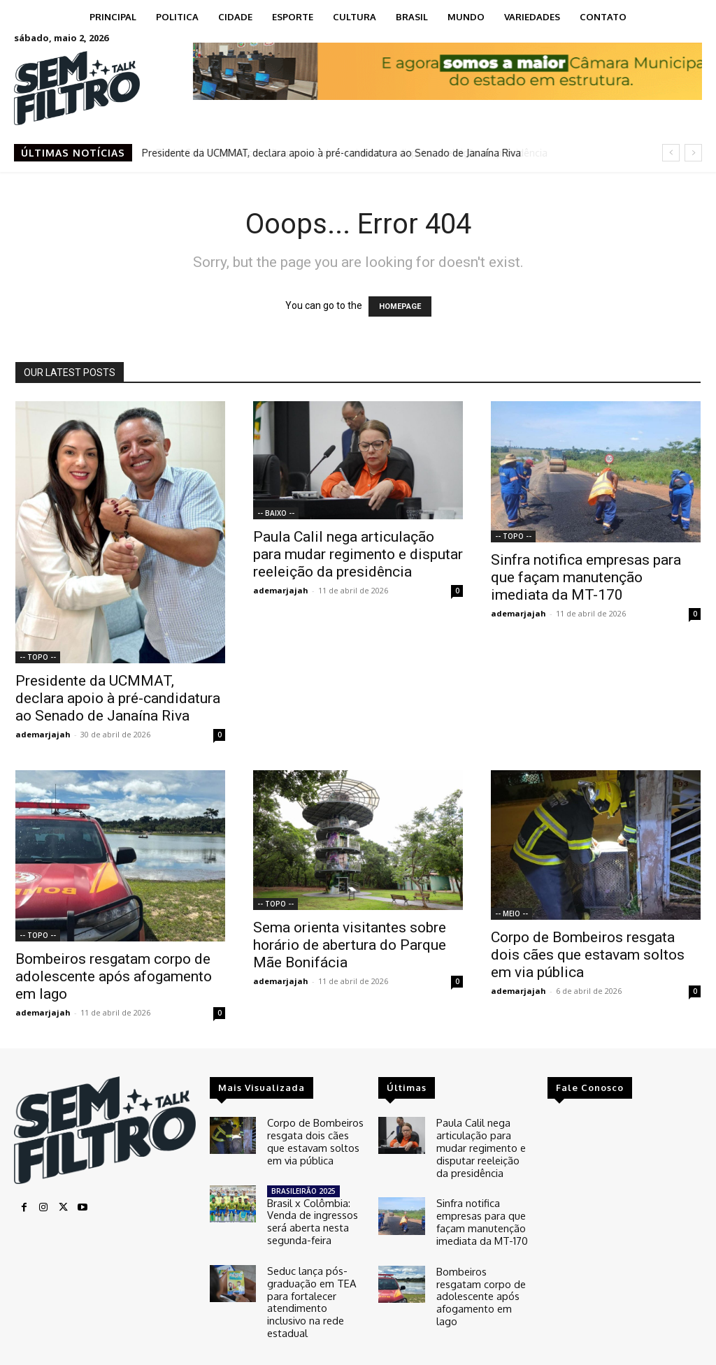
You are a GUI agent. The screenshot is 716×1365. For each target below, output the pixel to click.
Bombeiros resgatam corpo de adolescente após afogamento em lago (113, 976)
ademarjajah (43, 734)
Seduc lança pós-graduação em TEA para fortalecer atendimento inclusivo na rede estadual (314, 1279)
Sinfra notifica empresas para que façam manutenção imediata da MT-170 (586, 577)
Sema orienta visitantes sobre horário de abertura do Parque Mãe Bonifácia (349, 945)
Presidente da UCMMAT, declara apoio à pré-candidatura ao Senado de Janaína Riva (332, 153)
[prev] (671, 152)
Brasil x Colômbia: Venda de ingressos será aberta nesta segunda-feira (309, 1212)
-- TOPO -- (38, 657)
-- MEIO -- (511, 913)
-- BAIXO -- (275, 513)
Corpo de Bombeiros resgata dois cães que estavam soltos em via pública (588, 955)
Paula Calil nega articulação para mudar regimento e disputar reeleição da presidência (358, 554)
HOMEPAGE (400, 306)
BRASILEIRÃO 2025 (303, 1185)
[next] (693, 152)
